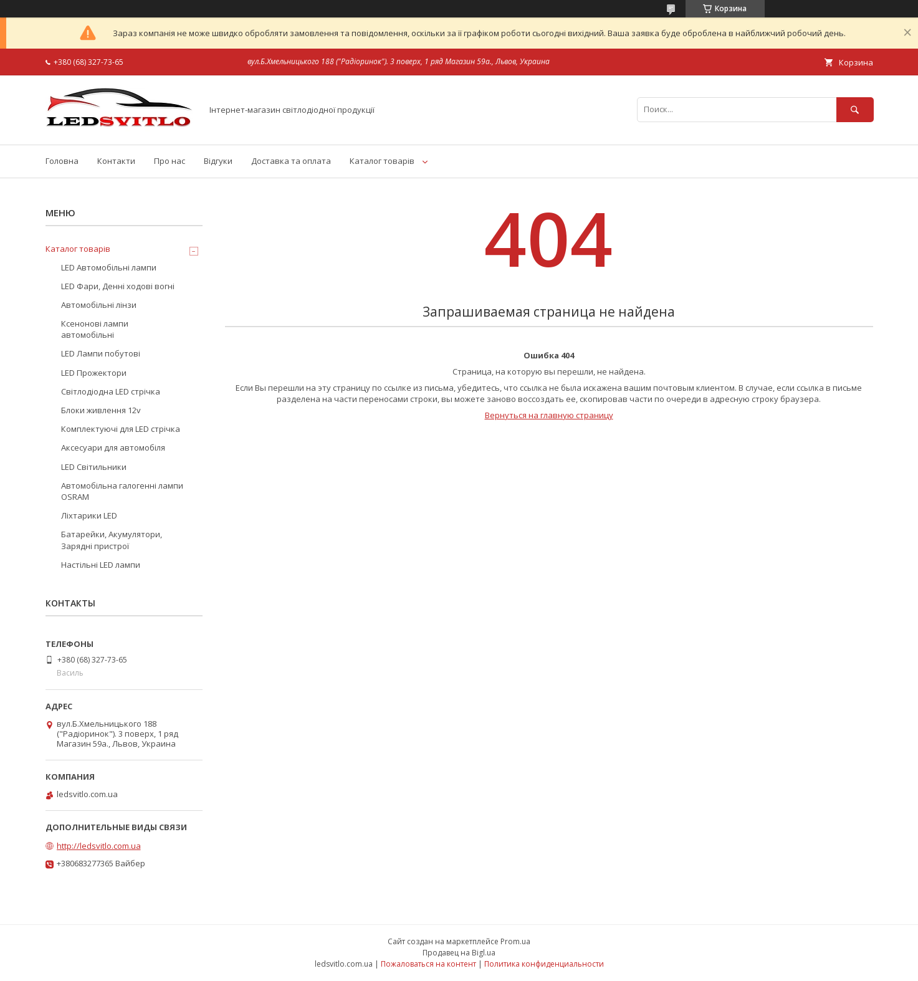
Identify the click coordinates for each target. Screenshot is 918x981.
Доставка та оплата (291, 160)
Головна (62, 160)
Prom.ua (515, 941)
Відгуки (218, 160)
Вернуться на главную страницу (549, 415)
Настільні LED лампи (100, 564)
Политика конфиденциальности (544, 964)
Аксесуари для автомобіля (113, 447)
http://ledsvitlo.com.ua (99, 846)
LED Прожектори (94, 372)
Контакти (116, 160)
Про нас (169, 160)
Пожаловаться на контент (428, 964)
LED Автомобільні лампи (108, 267)
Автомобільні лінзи (98, 304)
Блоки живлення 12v (101, 410)
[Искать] (855, 109)
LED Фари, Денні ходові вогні (118, 286)
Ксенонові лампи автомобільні (94, 329)
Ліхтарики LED (89, 515)
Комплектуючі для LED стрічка (120, 428)
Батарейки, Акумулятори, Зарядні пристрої (111, 540)
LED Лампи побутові (100, 353)
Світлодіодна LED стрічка (110, 391)
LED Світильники (94, 466)
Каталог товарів (382, 160)
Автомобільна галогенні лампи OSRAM (122, 491)
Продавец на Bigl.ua (459, 952)
